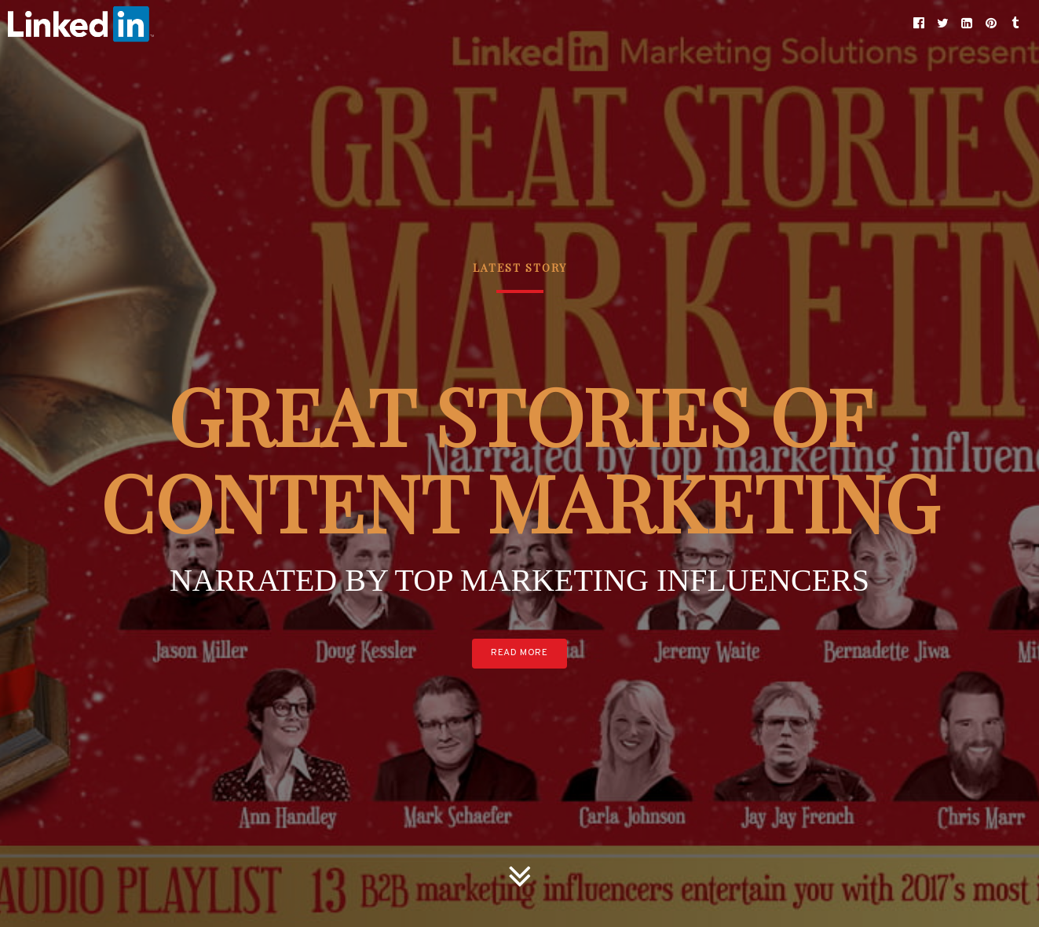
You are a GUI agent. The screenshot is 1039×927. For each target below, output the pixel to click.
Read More (519, 653)
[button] (919, 23)
